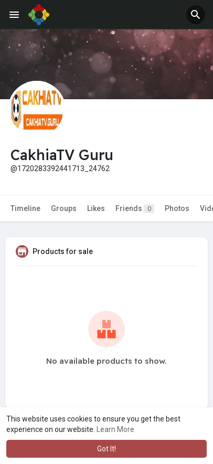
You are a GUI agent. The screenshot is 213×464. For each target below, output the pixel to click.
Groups (64, 208)
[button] (195, 14)
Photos (177, 208)
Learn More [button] (115, 429)
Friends (134, 208)
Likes (96, 208)
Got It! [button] (106, 449)
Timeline (25, 208)
